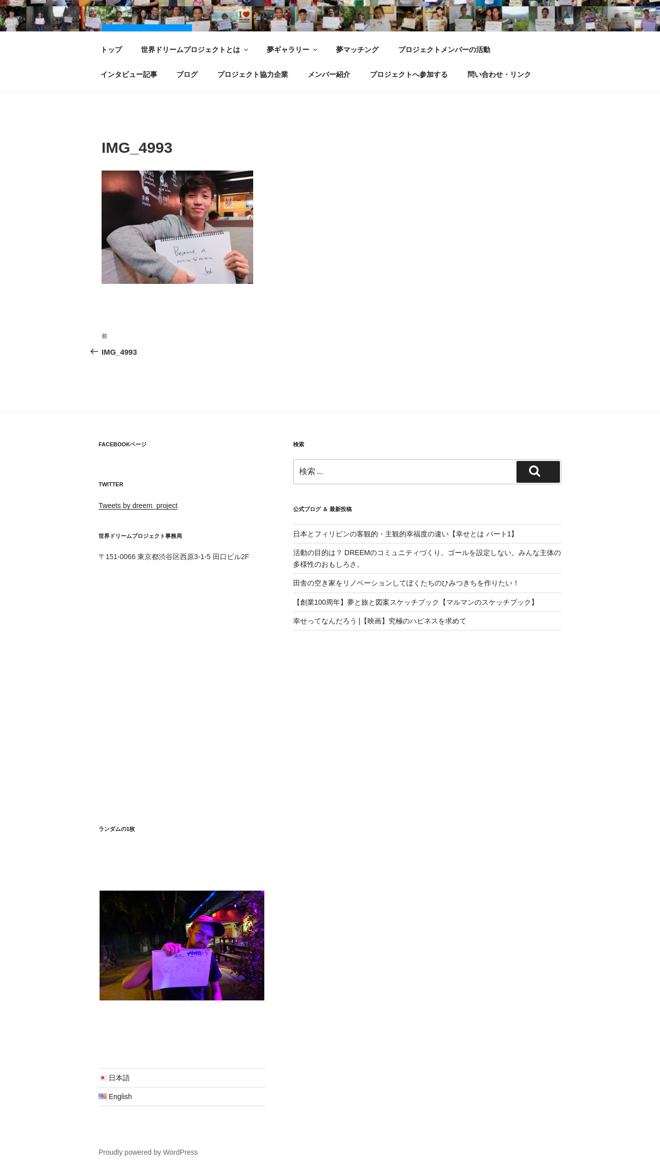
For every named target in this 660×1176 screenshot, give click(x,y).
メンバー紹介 (329, 74)
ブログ (187, 74)
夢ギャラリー (293, 50)
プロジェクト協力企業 (252, 74)
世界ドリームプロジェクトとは (195, 50)
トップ (111, 50)
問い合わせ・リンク (499, 74)
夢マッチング (357, 50)
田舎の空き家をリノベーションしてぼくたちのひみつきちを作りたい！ (406, 583)
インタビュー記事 (129, 74)
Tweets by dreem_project (138, 505)
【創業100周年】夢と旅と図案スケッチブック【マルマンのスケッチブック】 (415, 602)
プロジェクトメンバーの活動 (444, 50)
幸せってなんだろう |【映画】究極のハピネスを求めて (380, 621)
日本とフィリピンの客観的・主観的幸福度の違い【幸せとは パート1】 (405, 534)
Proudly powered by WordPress (148, 1152)
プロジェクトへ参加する (409, 74)
